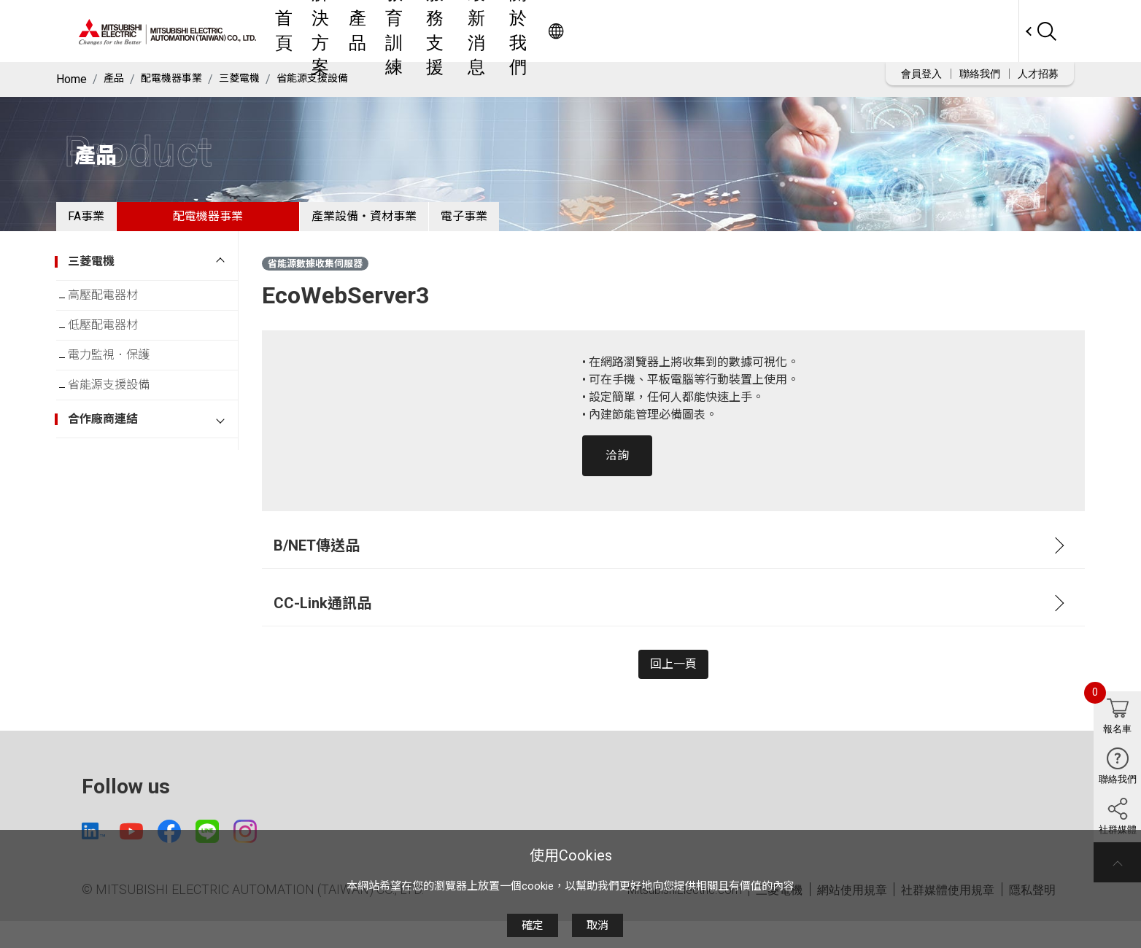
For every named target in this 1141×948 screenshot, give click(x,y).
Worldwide (990, 31)
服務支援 (659, 31)
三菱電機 (254, 79)
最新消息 (726, 31)
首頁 (430, 31)
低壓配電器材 (115, 345)
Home (71, 79)
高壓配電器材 (115, 309)
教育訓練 (591, 31)
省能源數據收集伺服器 (315, 275)
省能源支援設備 (335, 79)
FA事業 (98, 222)
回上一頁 (673, 681)
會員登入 (921, 73)
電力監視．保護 (120, 381)
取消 (597, 925)
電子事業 (522, 222)
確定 (533, 925)
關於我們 (793, 31)
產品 (538, 31)
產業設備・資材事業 (399, 222)
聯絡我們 (979, 73)
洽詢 (617, 467)
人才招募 (1038, 73)
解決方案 (483, 31)
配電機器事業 (179, 79)
